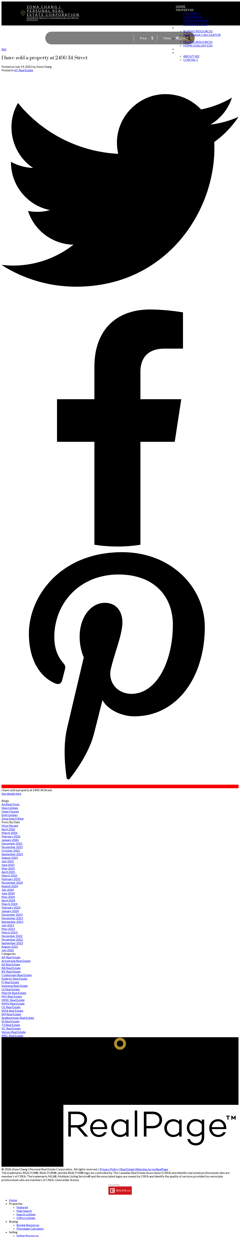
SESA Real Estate (12, 1010)
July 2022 (7, 950)
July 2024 (7, 889)
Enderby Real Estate (14, 978)
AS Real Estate (10, 964)
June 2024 (8, 893)
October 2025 (10, 850)
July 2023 (7, 925)
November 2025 (12, 847)
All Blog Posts (10, 804)
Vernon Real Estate (13, 1032)
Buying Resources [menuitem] (197, 31)
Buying (182, 27)
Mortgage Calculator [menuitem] (202, 35)
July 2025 (7, 861)
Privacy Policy (109, 1169)
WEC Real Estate (12, 1035)
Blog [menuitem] (180, 49)
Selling (182, 38)
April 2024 (8, 900)
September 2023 (12, 921)
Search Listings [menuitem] (196, 20)
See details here (11, 793)
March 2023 (9, 932)
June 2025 (8, 864)
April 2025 (8, 872)
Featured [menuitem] (191, 13)
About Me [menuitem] (191, 56)
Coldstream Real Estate (16, 975)
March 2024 (9, 904)
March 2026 (9, 832)
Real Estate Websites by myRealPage (144, 1169)
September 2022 (12, 943)
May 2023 (8, 929)
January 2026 (10, 840)
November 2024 (12, 882)
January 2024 (10, 911)
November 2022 (12, 939)
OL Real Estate (10, 1007)
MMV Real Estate (13, 1003)
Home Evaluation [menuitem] (197, 45)
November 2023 (12, 918)
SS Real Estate (10, 1021)
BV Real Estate (11, 971)
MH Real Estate (11, 996)
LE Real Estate (10, 989)
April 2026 (8, 829)
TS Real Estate (10, 1025)
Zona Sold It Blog (12, 818)
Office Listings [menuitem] (195, 24)
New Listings (9, 808)
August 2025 (9, 857)
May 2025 (8, 868)
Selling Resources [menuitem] (197, 42)
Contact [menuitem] (190, 59)
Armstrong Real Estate (16, 961)
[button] (100, 1064)
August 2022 (9, 946)
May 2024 (8, 896)
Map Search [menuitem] (192, 17)
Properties (185, 10)
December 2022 (11, 936)
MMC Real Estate (13, 1000)
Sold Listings (9, 815)
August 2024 (9, 886)
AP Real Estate (10, 957)
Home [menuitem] (180, 6)
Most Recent (9, 825)
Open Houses (10, 811)
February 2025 (10, 879)
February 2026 (10, 836)
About (181, 52)
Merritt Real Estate (13, 993)
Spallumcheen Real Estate (17, 1017)
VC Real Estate (23, 70)
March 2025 (9, 875)
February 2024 (10, 907)
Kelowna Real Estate (14, 985)
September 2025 (12, 854)
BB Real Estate (11, 968)
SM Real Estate (11, 1014)
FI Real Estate (10, 982)
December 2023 (11, 914)
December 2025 (11, 843)
